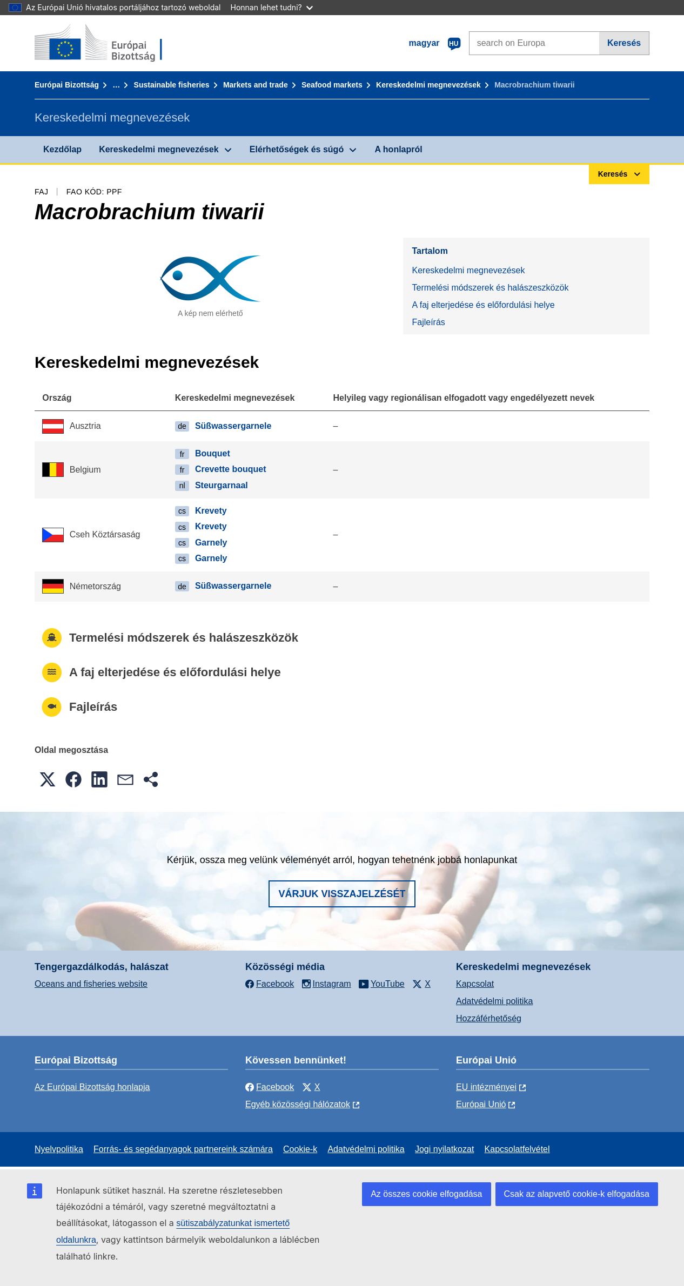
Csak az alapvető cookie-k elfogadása (577, 1194)
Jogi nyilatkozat (444, 1149)
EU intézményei (486, 1087)
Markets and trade (255, 84)
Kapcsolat (475, 983)
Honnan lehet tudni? (272, 7)
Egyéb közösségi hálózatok (297, 1104)
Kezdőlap (62, 149)
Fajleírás (428, 322)
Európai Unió (481, 1104)
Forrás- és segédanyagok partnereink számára (183, 1149)
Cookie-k (300, 1149)
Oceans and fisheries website (91, 983)
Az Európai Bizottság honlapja (92, 1087)
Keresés (624, 43)
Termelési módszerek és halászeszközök (490, 287)
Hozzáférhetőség (488, 1018)
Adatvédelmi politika (494, 1001)
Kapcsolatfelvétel (517, 1149)
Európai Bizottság (67, 84)
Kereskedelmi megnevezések (428, 84)
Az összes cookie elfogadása (426, 1194)
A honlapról (398, 149)
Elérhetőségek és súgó (297, 149)
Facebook (269, 1087)
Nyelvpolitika (59, 1149)
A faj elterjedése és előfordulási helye (483, 304)
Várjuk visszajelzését (341, 893)
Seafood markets (332, 84)
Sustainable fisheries (172, 84)
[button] (47, 779)
